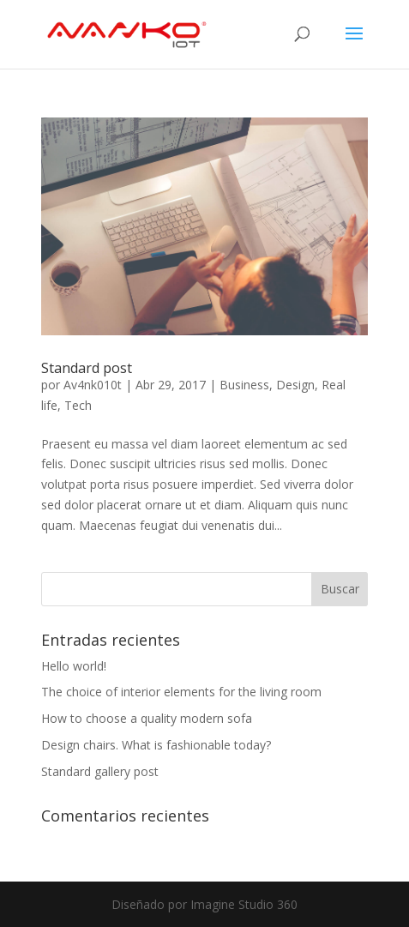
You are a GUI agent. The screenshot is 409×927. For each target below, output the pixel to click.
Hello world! (73, 666)
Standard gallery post (100, 771)
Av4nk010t (92, 384)
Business (244, 384)
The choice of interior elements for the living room (181, 691)
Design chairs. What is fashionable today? (156, 745)
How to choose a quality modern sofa (146, 718)
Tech (78, 405)
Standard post (86, 367)
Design (295, 384)
